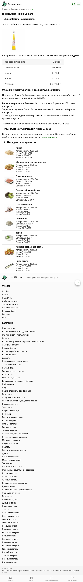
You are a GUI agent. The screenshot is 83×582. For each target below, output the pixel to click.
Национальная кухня (11, 411)
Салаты (5, 338)
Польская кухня (9, 536)
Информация (8, 384)
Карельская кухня (10, 559)
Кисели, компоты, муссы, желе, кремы (19, 401)
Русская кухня (8, 486)
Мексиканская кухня (11, 460)
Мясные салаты (9, 424)
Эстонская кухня (9, 555)
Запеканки (7, 407)
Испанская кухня (10, 499)
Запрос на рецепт (10, 304)
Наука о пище (8, 368)
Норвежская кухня (10, 506)
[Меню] (79, 4)
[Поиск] (73, 4)
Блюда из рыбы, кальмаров (14, 351)
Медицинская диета (11, 440)
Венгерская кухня (10, 539)
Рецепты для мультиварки (14, 450)
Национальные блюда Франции (16, 391)
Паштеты (6, 447)
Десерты (6, 358)
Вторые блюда (8, 328)
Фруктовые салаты (10, 522)
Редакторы (7, 298)
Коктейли (6, 414)
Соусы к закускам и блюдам (15, 434)
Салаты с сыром (9, 476)
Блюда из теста (9, 355)
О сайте (5, 291)
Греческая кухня (9, 542)
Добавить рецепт (10, 301)
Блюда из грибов (10, 420)
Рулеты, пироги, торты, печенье (16, 335)
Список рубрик (9, 311)
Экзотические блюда (11, 364)
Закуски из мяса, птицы (13, 371)
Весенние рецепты (10, 516)
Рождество (7, 394)
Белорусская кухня (10, 546)
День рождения (9, 503)
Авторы (5, 294)
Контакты (6, 318)
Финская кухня (9, 519)
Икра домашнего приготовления (17, 490)
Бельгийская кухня (10, 532)
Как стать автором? (11, 308)
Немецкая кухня (9, 526)
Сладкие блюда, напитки (13, 397)
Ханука (5, 509)
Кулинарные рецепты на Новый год (18, 470)
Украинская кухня (10, 549)
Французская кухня (11, 493)
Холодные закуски (10, 345)
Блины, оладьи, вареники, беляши (17, 381)
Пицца (5, 387)
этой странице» (49, 137)
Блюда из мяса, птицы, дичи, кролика (19, 332)
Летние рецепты (9, 473)
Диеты (5, 453)
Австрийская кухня (10, 513)
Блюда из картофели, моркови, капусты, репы (23, 341)
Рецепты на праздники (12, 417)
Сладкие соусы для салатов (14, 483)
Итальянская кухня (10, 457)
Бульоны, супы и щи (11, 378)
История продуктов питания (15, 361)
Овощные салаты (10, 404)
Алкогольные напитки (12, 467)
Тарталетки (7, 463)
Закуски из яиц (9, 427)
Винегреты (7, 496)
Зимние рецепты (9, 430)
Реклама (6, 314)
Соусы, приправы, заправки (14, 437)
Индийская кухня (10, 443)
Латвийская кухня (10, 552)
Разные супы (8, 374)
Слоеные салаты (9, 480)
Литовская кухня (9, 562)
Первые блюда (9, 348)
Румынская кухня (10, 529)
